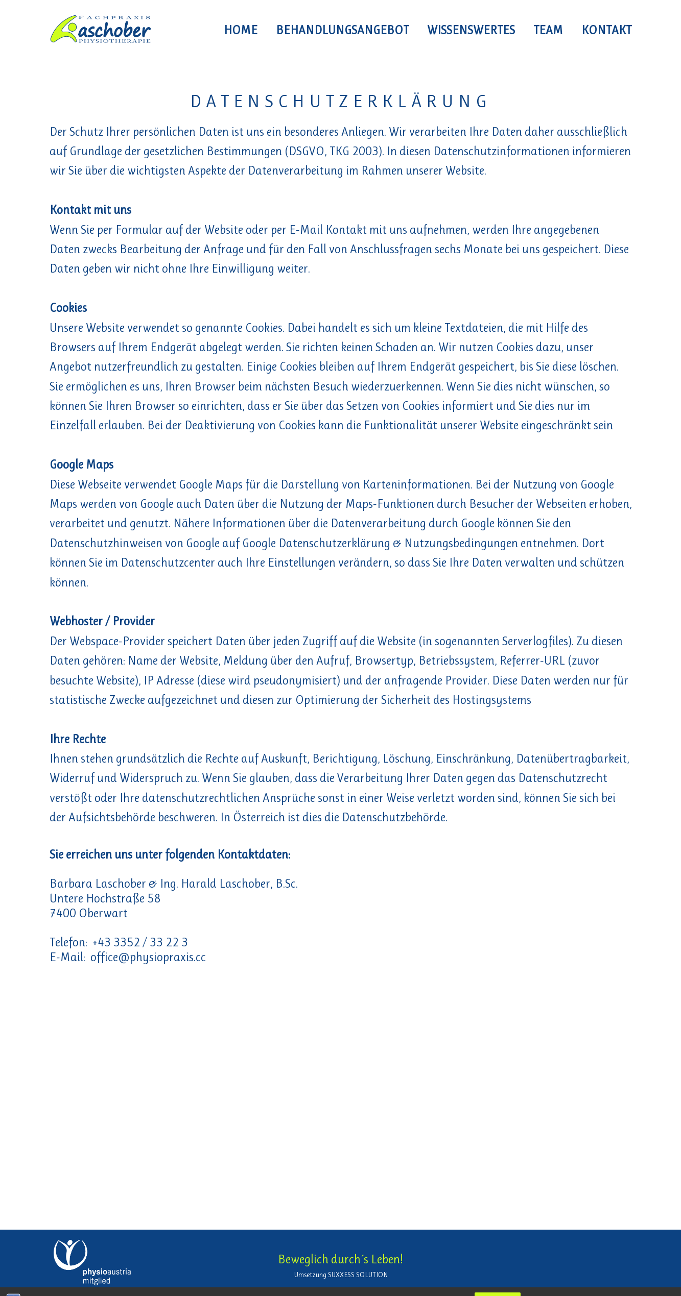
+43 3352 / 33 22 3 (140, 942)
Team (548, 30)
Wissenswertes (471, 30)
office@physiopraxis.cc (148, 957)
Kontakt (606, 30)
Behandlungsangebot (342, 30)
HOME (240, 30)
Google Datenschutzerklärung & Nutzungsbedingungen (380, 543)
